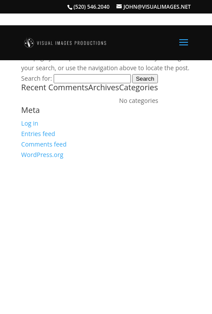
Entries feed (38, 134)
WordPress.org (42, 154)
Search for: (36, 78)
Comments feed (44, 144)
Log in (29, 123)
